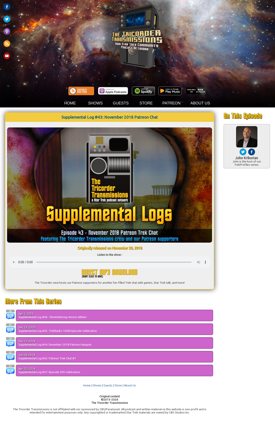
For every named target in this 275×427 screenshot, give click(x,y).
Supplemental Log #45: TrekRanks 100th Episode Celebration (57, 330)
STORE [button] (146, 103)
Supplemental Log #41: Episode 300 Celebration (49, 372)
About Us (130, 385)
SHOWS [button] (95, 103)
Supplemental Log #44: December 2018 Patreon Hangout (55, 344)
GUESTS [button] (121, 103)
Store (118, 385)
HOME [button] (70, 103)
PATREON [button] (171, 103)
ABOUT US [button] (200, 103)
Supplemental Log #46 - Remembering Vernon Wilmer (52, 317)
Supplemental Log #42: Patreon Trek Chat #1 (47, 358)
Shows (97, 385)
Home (87, 385)
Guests (108, 385)
